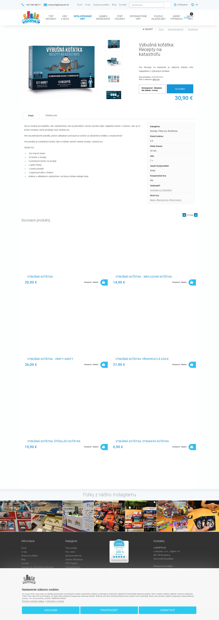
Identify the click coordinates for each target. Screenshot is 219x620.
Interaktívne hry (72, 567)
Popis (31, 115)
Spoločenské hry (176, 29)
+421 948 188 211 (33, 5)
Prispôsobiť (109, 610)
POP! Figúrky (71, 563)
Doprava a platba (29, 555)
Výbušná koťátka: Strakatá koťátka (142, 441)
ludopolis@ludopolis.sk (58, 5)
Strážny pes (51, 115)
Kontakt (25, 563)
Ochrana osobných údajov (33, 601)
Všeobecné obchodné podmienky (37, 567)
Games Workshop (74, 559)
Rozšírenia (193, 29)
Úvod (161, 29)
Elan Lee (156, 79)
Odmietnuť (167, 610)
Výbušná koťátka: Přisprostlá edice (142, 359)
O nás (24, 552)
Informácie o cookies (55, 601)
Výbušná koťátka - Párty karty (50, 359)
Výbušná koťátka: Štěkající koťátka (53, 441)
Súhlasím (50, 610)
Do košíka (180, 89)
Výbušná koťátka (40, 276)
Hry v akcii (70, 552)
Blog (23, 559)
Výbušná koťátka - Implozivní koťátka (144, 276)
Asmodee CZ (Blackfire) (161, 190)
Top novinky (71, 548)
